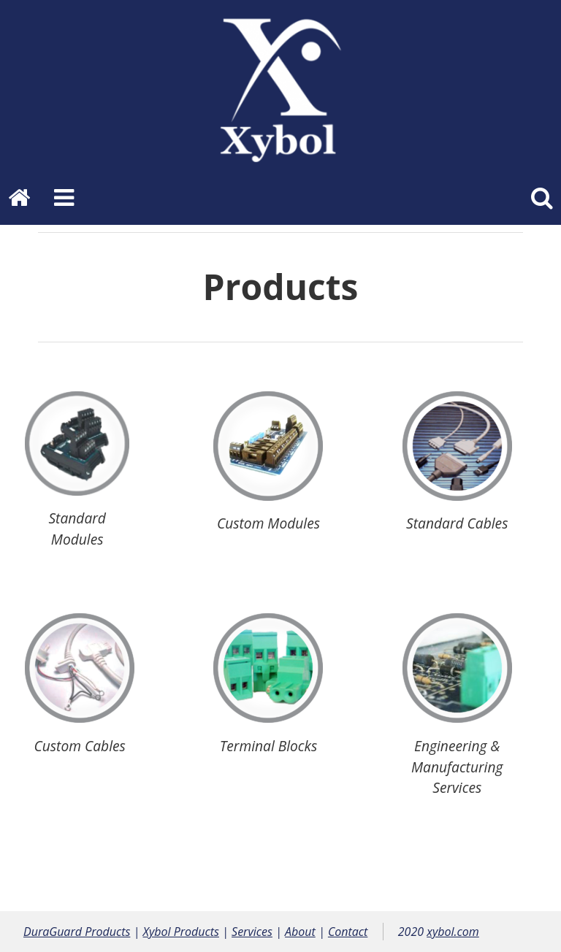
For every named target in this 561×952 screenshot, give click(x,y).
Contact (347, 932)
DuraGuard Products (76, 932)
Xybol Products (181, 932)
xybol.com (453, 932)
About (300, 932)
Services (252, 932)
